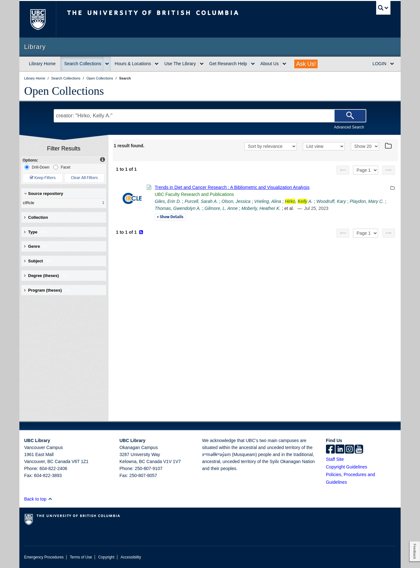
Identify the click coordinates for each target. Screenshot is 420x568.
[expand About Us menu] (284, 63)
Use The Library (180, 63)
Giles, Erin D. (168, 201)
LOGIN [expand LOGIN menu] (379, 63)
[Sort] (270, 146)
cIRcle (62, 203)
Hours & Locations (133, 63)
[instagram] (349, 449)
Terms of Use (81, 557)
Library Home (42, 63)
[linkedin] (339, 449)
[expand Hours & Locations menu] (156, 63)
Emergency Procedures (44, 557)
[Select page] (365, 170)
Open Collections (64, 91)
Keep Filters (43, 178)
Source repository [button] (43, 193)
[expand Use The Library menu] (202, 63)
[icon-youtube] (359, 449)
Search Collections (82, 63)
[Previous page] (342, 170)
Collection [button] (36, 217)
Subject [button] (38, 261)
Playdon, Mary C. (367, 201)
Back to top (38, 499)
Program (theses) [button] (47, 290)
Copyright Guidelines (346, 466)
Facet (61, 167)
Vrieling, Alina (267, 201)
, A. (299, 201)
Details (170, 217)
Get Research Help (228, 63)
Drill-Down (36, 167)
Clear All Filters (84, 178)
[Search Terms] (210, 115)
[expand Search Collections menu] (107, 63)
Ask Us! (306, 64)
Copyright (106, 557)
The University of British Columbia (37, 19)
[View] (324, 146)
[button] (50, 498)
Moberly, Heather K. (261, 208)
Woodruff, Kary (331, 201)
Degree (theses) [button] (46, 275)
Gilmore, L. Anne (221, 208)
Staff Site (335, 459)
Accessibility (130, 557)
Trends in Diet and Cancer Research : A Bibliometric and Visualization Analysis (232, 187)
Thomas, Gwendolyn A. (178, 208)
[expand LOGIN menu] (392, 63)
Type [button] (35, 232)
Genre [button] (36, 246)
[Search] (350, 115)
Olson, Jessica (235, 201)
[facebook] (330, 449)
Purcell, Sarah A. (201, 201)
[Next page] (388, 170)
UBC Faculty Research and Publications (194, 194)
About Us (270, 63)
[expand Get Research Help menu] (253, 63)
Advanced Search (349, 127)
